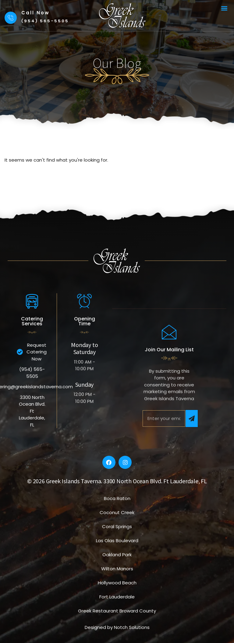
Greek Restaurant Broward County (117, 611)
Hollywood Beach (117, 582)
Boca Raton (117, 498)
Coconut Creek (117, 512)
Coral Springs (117, 526)
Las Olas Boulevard (117, 540)
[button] (224, 8)
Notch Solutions (132, 627)
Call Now (35, 12)
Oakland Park (117, 554)
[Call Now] (11, 18)
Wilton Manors (117, 568)
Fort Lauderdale (117, 597)
